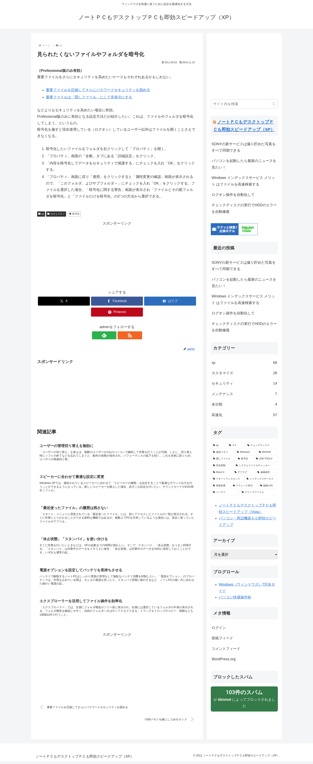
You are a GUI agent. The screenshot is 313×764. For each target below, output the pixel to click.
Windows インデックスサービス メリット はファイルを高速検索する (243, 181)
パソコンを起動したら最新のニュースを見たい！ (244, 164)
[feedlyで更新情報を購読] (112, 335)
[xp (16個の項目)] (218, 445)
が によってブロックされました (244, 698)
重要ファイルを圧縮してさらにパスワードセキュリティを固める (98, 90)
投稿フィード (222, 638)
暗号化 (74, 213)
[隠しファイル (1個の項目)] (223, 459)
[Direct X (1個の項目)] (221, 472)
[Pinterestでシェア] (117, 312)
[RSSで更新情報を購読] (122, 335)
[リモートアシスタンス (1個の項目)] (227, 479)
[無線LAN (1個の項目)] (267, 486)
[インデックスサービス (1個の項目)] (261, 479)
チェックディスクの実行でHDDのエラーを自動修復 (244, 208)
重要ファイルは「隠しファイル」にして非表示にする (89, 97)
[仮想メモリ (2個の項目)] (222, 452)
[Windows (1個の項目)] (245, 452)
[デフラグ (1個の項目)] (244, 472)
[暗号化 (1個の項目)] (244, 459)
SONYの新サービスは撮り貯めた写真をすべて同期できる (244, 147)
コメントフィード (226, 649)
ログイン (219, 628)
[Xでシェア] (64, 301)
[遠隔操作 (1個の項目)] (266, 472)
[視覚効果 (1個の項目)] (220, 486)
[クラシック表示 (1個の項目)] (244, 486)
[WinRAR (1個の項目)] (267, 452)
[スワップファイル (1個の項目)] (258, 492)
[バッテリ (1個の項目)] (225, 492)
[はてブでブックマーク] (170, 301)
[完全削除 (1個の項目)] (222, 466)
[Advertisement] (117, 255)
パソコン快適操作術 (235, 597)
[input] (244, 104)
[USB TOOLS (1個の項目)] (266, 459)
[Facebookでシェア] (117, 301)
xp (41, 213)
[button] (273, 104)
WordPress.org (224, 659)
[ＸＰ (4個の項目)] (236, 445)
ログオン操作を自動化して (233, 195)
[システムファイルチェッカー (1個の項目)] (255, 466)
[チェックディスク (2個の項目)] (261, 445)
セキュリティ (56, 213)
